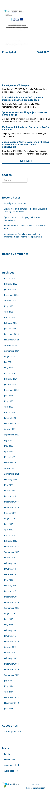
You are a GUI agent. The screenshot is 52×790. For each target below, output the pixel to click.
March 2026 (9, 278)
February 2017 (10, 585)
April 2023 (8, 406)
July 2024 (8, 362)
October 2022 (10, 429)
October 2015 (10, 647)
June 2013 (8, 708)
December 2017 (11, 574)
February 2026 (10, 283)
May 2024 (8, 367)
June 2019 (8, 524)
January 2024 (10, 384)
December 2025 (11, 295)
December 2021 (11, 462)
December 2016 (11, 596)
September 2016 (11, 608)
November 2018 (11, 546)
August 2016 (9, 613)
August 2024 (9, 356)
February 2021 (10, 479)
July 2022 (8, 440)
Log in (7, 754)
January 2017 (10, 591)
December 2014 (11, 663)
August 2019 (9, 518)
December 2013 (11, 697)
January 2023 (10, 418)
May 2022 (8, 446)
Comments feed (11, 765)
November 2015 (11, 641)
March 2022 (9, 457)
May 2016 (8, 624)
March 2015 (9, 652)
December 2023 (11, 390)
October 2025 (10, 300)
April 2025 (8, 311)
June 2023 (8, 395)
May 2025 (8, 306)
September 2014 (11, 675)
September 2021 (11, 473)
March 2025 (9, 317)
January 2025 (10, 328)
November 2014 (11, 669)
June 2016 (8, 619)
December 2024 (11, 334)
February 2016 (10, 630)
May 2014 (8, 686)
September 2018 (11, 552)
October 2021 (10, 468)
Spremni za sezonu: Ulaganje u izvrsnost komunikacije (24, 113)
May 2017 (8, 580)
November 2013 (11, 703)
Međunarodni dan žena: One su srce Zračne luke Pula (26, 128)
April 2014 (8, 691)
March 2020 (9, 490)
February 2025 (10, 323)
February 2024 (10, 378)
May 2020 (8, 485)
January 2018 (10, 568)
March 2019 (9, 535)
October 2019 (10, 513)
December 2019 (11, 501)
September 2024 (11, 351)
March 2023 (9, 412)
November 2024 (11, 339)
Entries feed (9, 759)
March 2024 (9, 373)
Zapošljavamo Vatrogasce (16, 85)
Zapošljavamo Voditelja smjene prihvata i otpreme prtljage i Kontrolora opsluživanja (25, 144)
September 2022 (11, 434)
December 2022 (11, 423)
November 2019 (11, 507)
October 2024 (10, 345)
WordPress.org (10, 770)
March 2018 (9, 557)
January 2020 (10, 496)
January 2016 (10, 636)
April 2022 (8, 451)
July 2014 (8, 680)
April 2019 (8, 529)
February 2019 (10, 541)
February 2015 (10, 658)
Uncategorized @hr (12, 731)
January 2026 (10, 289)
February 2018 (10, 563)
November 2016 (11, 602)
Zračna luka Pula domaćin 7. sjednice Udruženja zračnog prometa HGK (22, 98)
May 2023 (8, 401)
